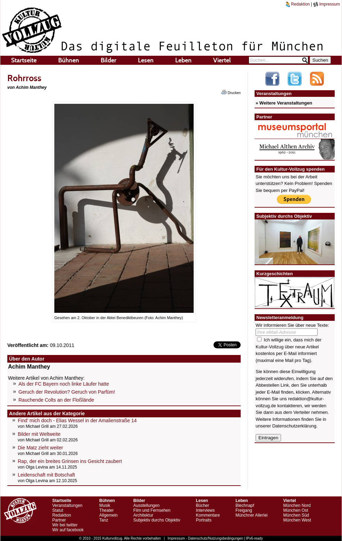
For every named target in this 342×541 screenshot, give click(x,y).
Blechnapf (244, 505)
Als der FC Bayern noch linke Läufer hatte (63, 384)
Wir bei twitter (65, 525)
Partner (59, 520)
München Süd (296, 515)
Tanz (103, 520)
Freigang (243, 510)
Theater (106, 510)
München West (297, 520)
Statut (57, 510)
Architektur (143, 515)
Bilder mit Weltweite (39, 434)
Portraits (203, 520)
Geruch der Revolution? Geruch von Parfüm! (66, 392)
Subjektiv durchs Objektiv (156, 520)
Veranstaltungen (67, 505)
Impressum (326, 4)
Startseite (24, 60)
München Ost (295, 510)
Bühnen (68, 60)
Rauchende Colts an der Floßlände (56, 400)
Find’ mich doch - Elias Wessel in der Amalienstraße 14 (77, 420)
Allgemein (108, 515)
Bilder (108, 60)
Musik (104, 505)
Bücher (202, 505)
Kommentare (208, 515)
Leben (183, 60)
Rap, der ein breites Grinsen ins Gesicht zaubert (70, 461)
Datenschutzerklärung (294, 425)
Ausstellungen (146, 505)
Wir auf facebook (68, 529)
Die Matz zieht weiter (40, 447)
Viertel (222, 60)
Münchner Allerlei (251, 515)
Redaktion (298, 4)
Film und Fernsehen (152, 510)
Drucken (231, 92)
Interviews (205, 510)
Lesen (146, 60)
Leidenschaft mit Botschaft (46, 475)
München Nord (297, 505)
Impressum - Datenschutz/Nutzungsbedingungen (205, 538)
